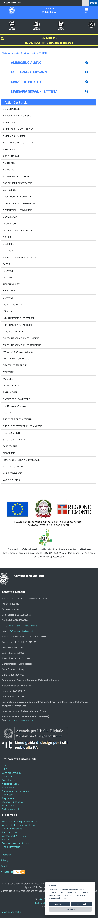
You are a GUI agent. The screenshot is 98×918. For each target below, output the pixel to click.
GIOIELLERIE (9, 291)
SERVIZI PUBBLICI (12, 109)
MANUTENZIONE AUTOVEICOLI (18, 352)
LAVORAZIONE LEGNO (14, 331)
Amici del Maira (9, 832)
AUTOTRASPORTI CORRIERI (16, 176)
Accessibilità (7, 871)
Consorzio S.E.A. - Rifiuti (14, 836)
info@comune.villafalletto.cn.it (21, 631)
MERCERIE (8, 372)
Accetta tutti (59, 904)
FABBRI (6, 264)
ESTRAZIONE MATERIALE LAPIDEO (20, 257)
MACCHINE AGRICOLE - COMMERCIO (21, 338)
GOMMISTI (8, 298)
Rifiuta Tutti (81, 904)
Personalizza (70, 909)
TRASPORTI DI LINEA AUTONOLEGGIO (21, 460)
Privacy (4, 860)
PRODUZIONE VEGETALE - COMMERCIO (22, 426)
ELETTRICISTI (9, 244)
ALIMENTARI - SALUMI (14, 136)
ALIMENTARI (9, 122)
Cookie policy (64, 898)
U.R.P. (5, 769)
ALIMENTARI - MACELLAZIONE (18, 129)
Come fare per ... (10, 780)
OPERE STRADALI (12, 385)
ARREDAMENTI (10, 149)
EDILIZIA (7, 237)
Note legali (6, 854)
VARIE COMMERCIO (12, 473)
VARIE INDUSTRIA (11, 480)
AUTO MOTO (9, 163)
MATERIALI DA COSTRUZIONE (17, 358)
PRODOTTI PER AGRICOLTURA (18, 419)
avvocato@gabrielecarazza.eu (21, 720)
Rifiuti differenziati (11, 847)
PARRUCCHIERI (10, 392)
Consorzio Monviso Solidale (15, 843)
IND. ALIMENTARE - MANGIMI (17, 325)
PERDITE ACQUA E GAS (14, 406)
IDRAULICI (8, 311)
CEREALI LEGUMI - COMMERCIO (19, 203)
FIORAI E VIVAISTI (11, 284)
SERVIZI (93, 3)
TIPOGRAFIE (9, 453)
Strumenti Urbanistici (12, 802)
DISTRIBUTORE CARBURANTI (17, 230)
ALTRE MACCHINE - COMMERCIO (19, 142)
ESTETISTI (8, 250)
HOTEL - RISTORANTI (13, 304)
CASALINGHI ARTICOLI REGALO (18, 196)
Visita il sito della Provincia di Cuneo (19, 825)
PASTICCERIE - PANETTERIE (16, 399)
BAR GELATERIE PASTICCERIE (17, 183)
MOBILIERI (8, 379)
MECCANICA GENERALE (15, 365)
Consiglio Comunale (11, 773)
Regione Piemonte (12, 2)
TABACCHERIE (10, 446)
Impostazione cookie (11, 912)
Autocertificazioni (10, 783)
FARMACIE (8, 271)
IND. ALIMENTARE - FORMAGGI (18, 318)
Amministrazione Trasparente (16, 791)
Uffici (4, 765)
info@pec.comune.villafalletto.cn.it (23, 625)
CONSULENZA (10, 217)
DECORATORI (9, 223)
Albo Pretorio (8, 787)
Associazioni (8, 805)
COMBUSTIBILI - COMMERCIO (17, 210)
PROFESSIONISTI (11, 433)
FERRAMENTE (10, 277)
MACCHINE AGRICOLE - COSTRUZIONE (22, 345)
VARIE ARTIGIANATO (13, 466)
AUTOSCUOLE (10, 169)
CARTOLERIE (9, 190)
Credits (4, 866)
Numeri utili (7, 776)
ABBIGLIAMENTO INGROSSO (17, 115)
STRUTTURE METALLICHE (15, 439)
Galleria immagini (10, 809)
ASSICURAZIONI (11, 156)
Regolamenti (8, 798)
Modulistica (7, 794)
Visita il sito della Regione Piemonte (19, 821)
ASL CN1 (6, 839)
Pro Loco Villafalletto (12, 828)
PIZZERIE (7, 412)
